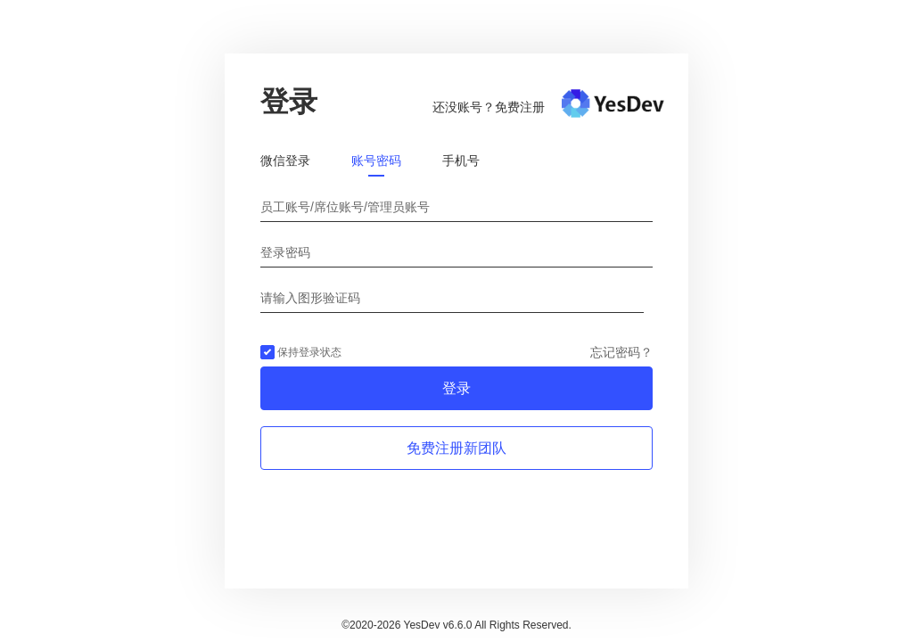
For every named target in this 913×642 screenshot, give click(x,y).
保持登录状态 (300, 353)
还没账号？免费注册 (488, 107)
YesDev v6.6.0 (438, 625)
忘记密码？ (621, 352)
